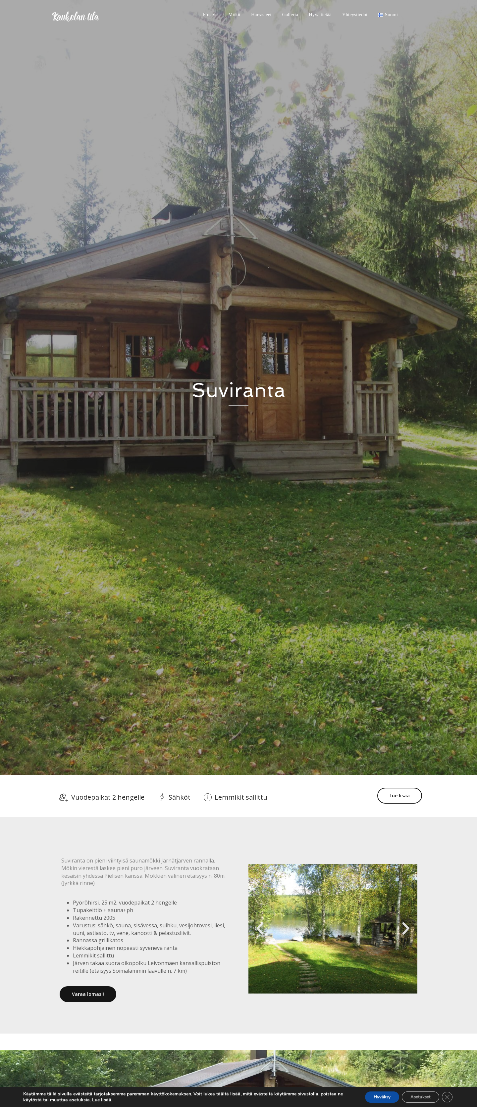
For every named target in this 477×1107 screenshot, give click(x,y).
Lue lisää (400, 795)
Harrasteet (261, 14)
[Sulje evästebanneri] (446, 1097)
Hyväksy (375, 1096)
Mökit (234, 14)
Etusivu (210, 14)
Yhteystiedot (355, 14)
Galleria (290, 14)
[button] (260, 928)
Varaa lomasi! (88, 993)
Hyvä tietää (320, 14)
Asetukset (417, 1096)
